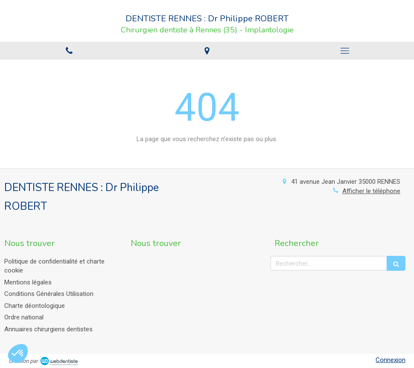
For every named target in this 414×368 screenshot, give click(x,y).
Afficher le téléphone (371, 191)
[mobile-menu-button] (345, 50)
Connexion (390, 360)
